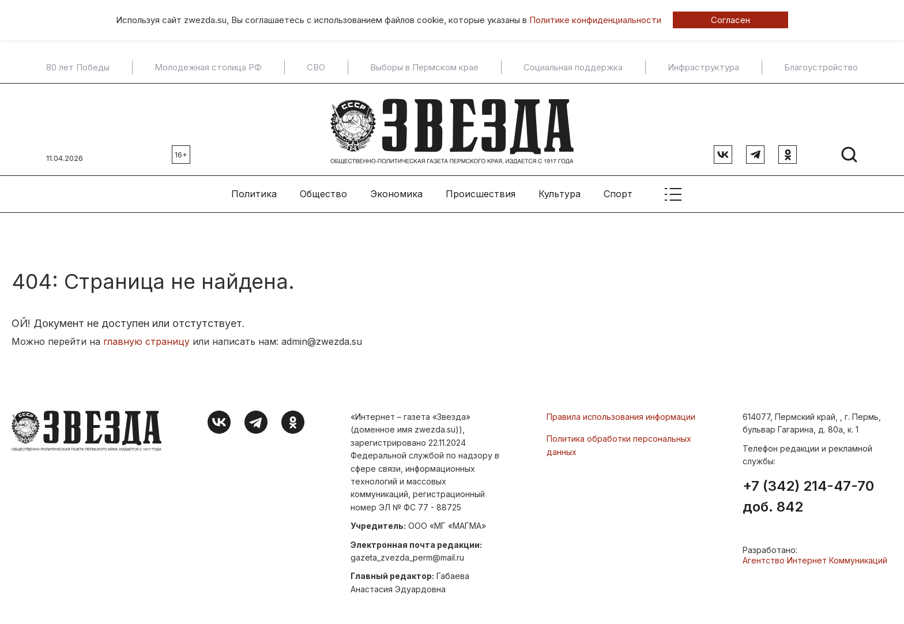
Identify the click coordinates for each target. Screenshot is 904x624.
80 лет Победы (78, 67)
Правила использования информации (621, 414)
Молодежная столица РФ (208, 67)
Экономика (396, 191)
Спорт (618, 191)
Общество (323, 191)
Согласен (730, 19)
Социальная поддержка (573, 67)
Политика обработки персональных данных (619, 442)
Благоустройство (821, 67)
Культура (559, 191)
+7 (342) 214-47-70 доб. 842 (808, 493)
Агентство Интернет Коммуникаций (815, 557)
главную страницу (146, 338)
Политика (254, 191)
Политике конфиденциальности (595, 19)
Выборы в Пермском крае (424, 67)
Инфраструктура (703, 67)
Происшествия (480, 191)
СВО (316, 67)
